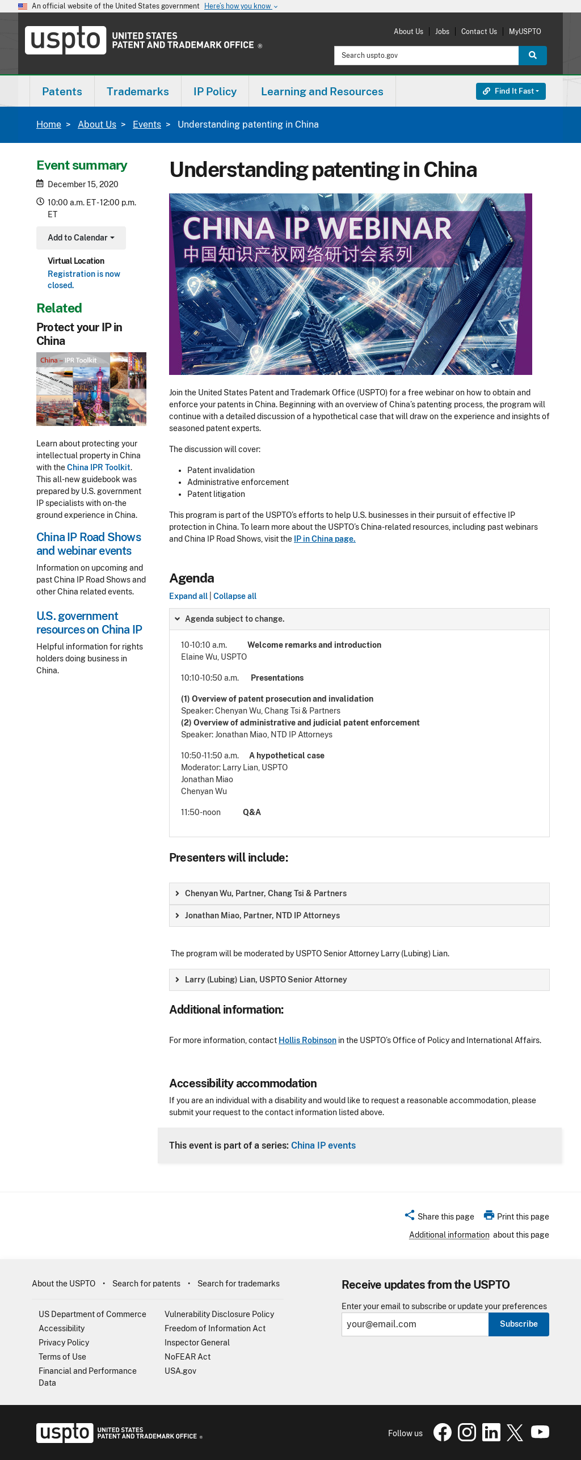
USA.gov (180, 1370)
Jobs (442, 31)
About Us (408, 31)
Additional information (449, 1234)
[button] (438, 1218)
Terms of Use (62, 1356)
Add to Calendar (79, 239)
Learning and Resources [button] (322, 91)
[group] (359, 722)
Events (147, 124)
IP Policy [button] (215, 91)
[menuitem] (62, 91)
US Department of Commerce (92, 1314)
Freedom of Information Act (215, 1328)
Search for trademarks (238, 1283)
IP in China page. (325, 538)
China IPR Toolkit (98, 467)
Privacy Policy (64, 1342)
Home (48, 124)
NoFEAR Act (187, 1356)
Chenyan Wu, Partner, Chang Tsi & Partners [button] (261, 893)
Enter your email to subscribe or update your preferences (444, 1306)
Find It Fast (508, 91)
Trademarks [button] (138, 91)
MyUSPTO (525, 31)
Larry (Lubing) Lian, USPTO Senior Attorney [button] (261, 979)
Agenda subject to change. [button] (229, 618)
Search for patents (146, 1283)
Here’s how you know (241, 6)
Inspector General (197, 1342)
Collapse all (234, 596)
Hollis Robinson (307, 1040)
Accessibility (62, 1328)
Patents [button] (62, 91)
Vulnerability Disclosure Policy (219, 1314)
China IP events (323, 1145)
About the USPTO (63, 1283)
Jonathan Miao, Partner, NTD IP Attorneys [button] (257, 915)
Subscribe (519, 1323)
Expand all (188, 596)
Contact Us (479, 31)
